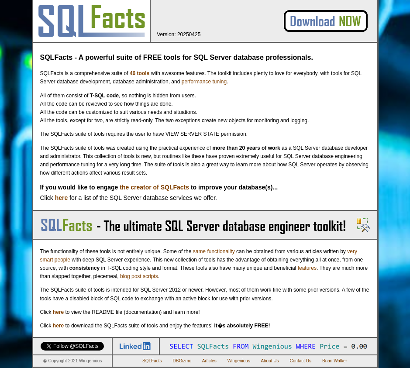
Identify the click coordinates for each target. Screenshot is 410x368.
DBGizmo (182, 360)
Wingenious (238, 360)
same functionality (214, 251)
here (61, 197)
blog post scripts (139, 276)
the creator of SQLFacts (154, 187)
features (307, 268)
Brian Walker (334, 360)
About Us (270, 360)
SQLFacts (152, 360)
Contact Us (300, 360)
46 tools (139, 73)
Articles (209, 360)
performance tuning (204, 82)
